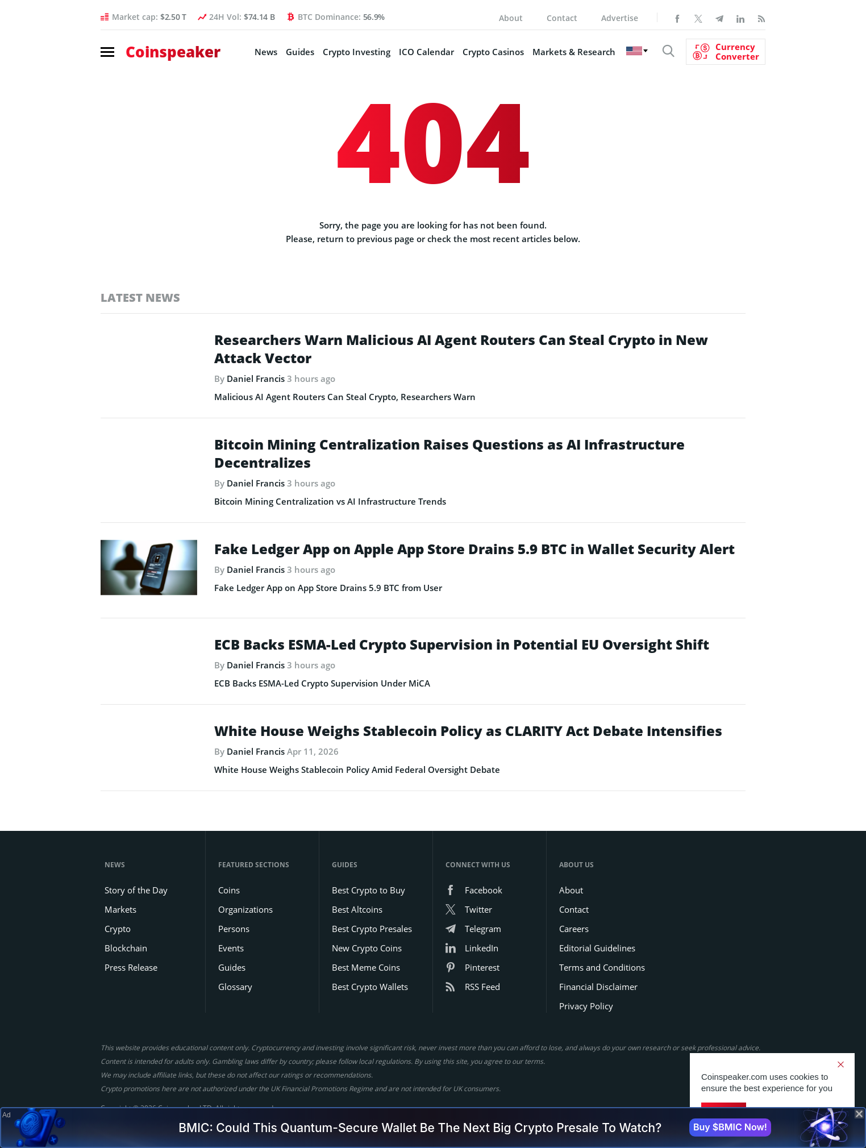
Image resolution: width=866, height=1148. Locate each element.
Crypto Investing (356, 51)
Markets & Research (573, 51)
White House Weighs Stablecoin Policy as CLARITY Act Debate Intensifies (468, 731)
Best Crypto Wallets (370, 986)
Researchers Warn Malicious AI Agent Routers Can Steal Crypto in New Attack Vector (461, 349)
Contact (562, 18)
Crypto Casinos (493, 51)
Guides (300, 51)
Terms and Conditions (602, 967)
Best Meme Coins (366, 967)
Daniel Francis (256, 378)
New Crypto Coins (367, 948)
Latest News (140, 297)
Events (231, 948)
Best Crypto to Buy (368, 890)
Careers (574, 928)
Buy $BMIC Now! (730, 1127)
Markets (120, 909)
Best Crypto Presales (372, 928)
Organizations (245, 909)
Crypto (118, 928)
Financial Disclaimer (598, 986)
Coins (229, 890)
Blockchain (126, 948)
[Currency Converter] (725, 52)
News (266, 51)
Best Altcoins (357, 909)
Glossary (235, 986)
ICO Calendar (426, 51)
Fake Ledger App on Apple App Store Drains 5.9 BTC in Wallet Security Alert (474, 549)
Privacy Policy (586, 1006)
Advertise (619, 18)
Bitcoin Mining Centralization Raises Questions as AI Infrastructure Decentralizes (449, 453)
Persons (233, 928)
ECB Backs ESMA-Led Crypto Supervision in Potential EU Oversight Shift (461, 644)
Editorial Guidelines (597, 948)
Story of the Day (136, 890)
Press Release (131, 967)
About (511, 18)
